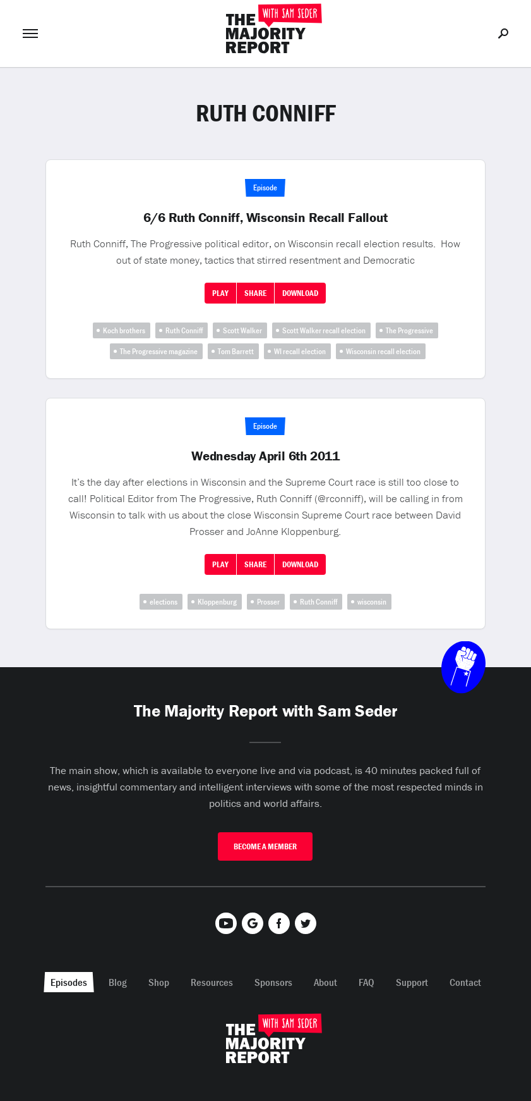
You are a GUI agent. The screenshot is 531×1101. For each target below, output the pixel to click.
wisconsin (371, 601)
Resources (212, 982)
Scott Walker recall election (324, 330)
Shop (158, 982)
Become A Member (265, 846)
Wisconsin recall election (383, 351)
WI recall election (300, 351)
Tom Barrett (236, 351)
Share (255, 293)
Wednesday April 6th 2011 (265, 456)
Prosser (268, 601)
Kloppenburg (217, 601)
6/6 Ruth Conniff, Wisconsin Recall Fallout (265, 217)
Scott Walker (242, 330)
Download (300, 293)
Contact (465, 982)
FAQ (366, 982)
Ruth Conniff (184, 330)
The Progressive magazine (159, 351)
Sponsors (273, 982)
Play (220, 293)
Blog (118, 982)
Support (412, 982)
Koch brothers (124, 330)
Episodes (69, 982)
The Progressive (409, 330)
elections (163, 601)
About (325, 982)
